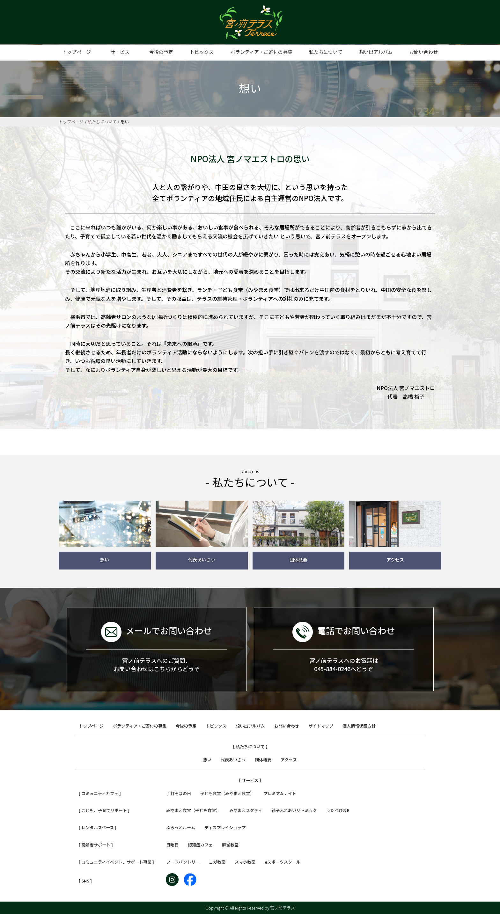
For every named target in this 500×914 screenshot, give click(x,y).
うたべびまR (337, 810)
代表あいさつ (233, 760)
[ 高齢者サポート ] (96, 845)
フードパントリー (183, 862)
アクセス (289, 760)
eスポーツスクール (282, 862)
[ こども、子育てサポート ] (104, 810)
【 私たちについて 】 (250, 747)
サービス (119, 51)
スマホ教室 (245, 862)
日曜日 (172, 845)
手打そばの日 (178, 793)
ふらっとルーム (180, 827)
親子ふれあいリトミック (294, 810)
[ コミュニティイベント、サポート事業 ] (116, 862)
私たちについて (325, 51)
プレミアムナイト (279, 793)
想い (207, 760)
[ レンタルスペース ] (97, 827)
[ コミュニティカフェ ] (100, 793)
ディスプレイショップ (225, 827)
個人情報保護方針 (359, 726)
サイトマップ (320, 726)
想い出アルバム (376, 51)
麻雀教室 (230, 845)
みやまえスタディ (245, 810)
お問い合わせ (423, 51)
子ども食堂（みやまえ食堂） (227, 793)
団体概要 (263, 760)
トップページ (76, 51)
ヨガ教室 (217, 862)
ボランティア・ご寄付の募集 (261, 51)
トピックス (202, 51)
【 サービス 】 (250, 780)
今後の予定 (161, 51)
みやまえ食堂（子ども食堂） (193, 810)
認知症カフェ (200, 845)
